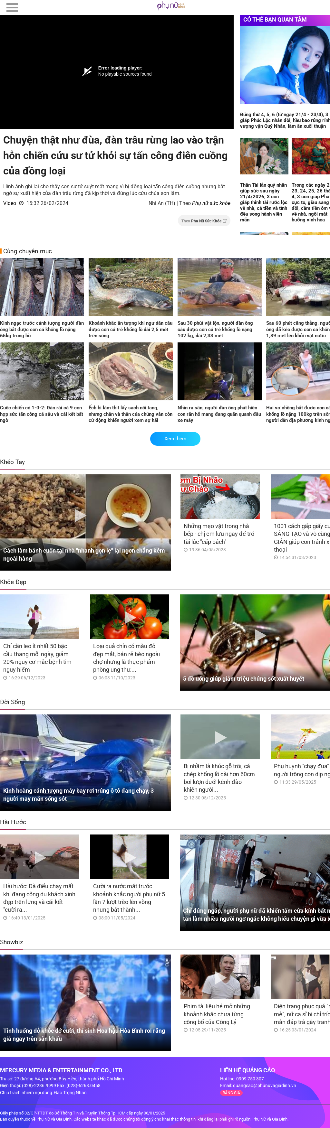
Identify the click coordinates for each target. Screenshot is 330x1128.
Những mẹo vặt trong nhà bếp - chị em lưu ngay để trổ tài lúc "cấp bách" (219, 534)
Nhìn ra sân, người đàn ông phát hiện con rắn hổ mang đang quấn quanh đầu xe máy (219, 414)
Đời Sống (12, 702)
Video (9, 203)
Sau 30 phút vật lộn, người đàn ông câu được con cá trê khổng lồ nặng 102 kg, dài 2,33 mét (215, 329)
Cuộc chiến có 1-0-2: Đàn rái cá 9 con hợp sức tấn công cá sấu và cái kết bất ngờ (41, 414)
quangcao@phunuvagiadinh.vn (264, 1085)
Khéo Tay (12, 462)
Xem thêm (175, 439)
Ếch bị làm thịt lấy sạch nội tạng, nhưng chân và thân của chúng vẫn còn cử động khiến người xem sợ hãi (130, 414)
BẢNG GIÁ (231, 1093)
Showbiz (11, 942)
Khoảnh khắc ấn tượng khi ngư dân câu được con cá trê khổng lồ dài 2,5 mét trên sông (130, 329)
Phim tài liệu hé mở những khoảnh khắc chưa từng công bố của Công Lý (217, 1014)
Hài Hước (13, 822)
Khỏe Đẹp (13, 582)
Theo (204, 221)
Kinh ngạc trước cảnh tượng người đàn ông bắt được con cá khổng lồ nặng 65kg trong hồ (42, 329)
